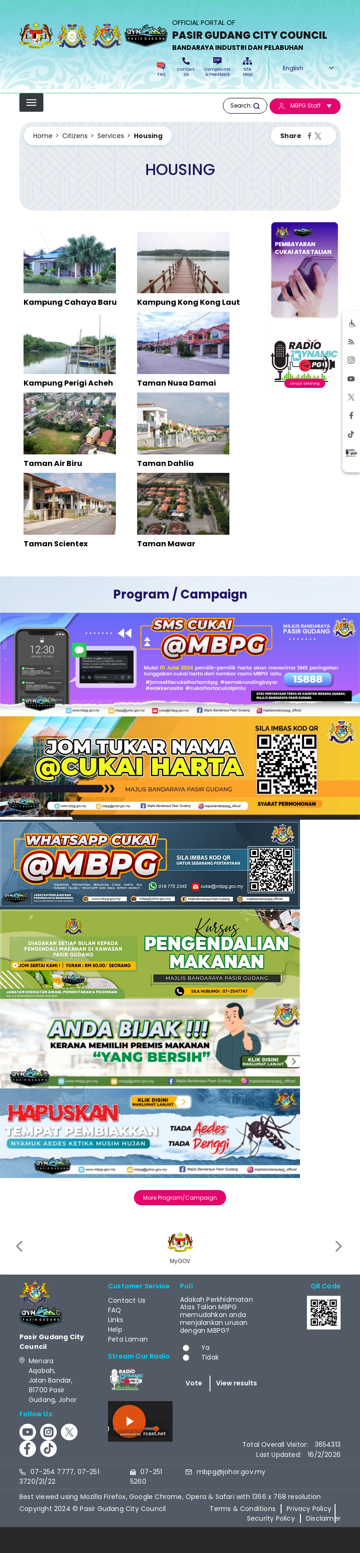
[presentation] (20, 1246)
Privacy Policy (309, 1508)
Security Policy (271, 1518)
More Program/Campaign (180, 1198)
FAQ (161, 69)
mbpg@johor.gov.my (231, 1471)
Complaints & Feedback (217, 67)
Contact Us (186, 67)
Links (115, 1319)
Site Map (247, 67)
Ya (205, 1347)
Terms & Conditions (243, 1508)
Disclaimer (323, 1518)
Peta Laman (128, 1339)
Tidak (210, 1357)
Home (43, 135)
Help (115, 1329)
